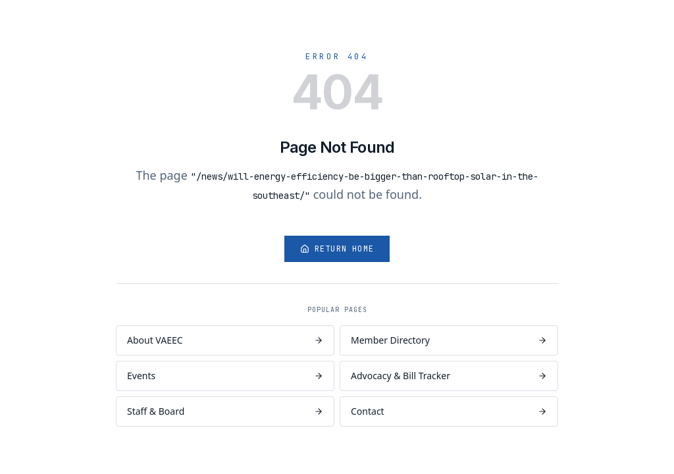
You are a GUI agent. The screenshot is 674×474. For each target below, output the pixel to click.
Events (225, 375)
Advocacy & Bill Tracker (449, 375)
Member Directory (449, 340)
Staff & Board (225, 411)
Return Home (337, 249)
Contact (449, 411)
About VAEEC (225, 340)
